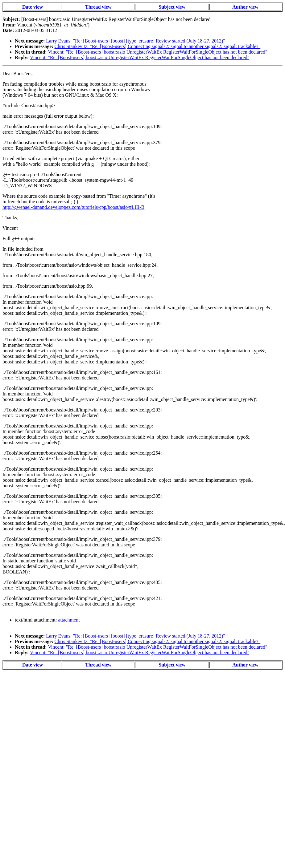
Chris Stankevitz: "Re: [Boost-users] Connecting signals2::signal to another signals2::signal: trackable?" (158, 46)
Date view (32, 7)
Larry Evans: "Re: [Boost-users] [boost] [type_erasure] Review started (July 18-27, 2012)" (135, 40)
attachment (69, 619)
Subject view (172, 7)
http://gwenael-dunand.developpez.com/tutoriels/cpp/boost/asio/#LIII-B (73, 207)
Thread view (98, 7)
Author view (245, 7)
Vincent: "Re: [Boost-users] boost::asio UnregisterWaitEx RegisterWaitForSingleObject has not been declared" (157, 52)
